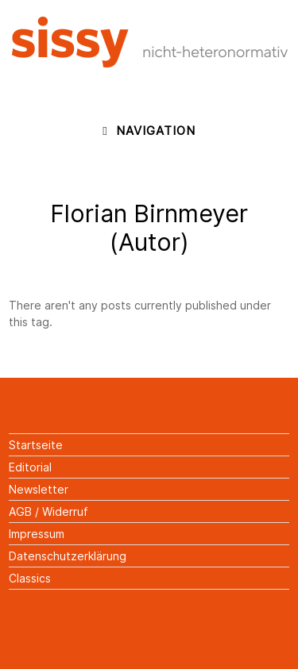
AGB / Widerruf (48, 511)
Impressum (36, 533)
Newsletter (38, 489)
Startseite (36, 445)
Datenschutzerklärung (67, 556)
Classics (30, 578)
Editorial (30, 467)
